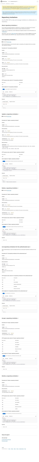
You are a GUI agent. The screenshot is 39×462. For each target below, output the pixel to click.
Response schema (12, 101)
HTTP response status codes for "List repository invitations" (12, 80)
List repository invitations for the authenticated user (16, 247)
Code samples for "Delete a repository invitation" (10, 224)
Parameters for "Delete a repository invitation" (10, 194)
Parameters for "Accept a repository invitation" (10, 322)
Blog (25, 448)
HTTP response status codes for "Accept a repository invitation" (13, 338)
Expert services (21, 448)
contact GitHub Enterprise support (25, 8)
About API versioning (11, 13)
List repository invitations (9, 39)
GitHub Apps (9, 41)
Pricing (17, 448)
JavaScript (6, 91)
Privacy (12, 448)
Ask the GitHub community (6, 439)
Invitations (12, 3)
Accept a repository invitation (10, 318)
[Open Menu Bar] (37, 1)
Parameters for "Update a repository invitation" (10, 120)
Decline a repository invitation (10, 376)
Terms (9, 448)
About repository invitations (10, 25)
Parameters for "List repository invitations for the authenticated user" (14, 253)
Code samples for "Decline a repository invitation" (11, 411)
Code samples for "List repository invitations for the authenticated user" (14, 290)
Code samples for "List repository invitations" (10, 86)
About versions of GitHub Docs (27, 12)
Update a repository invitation (10, 114)
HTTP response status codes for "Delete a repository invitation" (13, 217)
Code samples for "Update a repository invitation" (11, 158)
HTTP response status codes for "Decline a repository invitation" (13, 395)
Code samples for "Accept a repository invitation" (10, 353)
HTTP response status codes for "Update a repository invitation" (13, 152)
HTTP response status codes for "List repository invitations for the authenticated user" (17, 275)
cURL (3, 91)
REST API (3, 3)
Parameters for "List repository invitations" (9, 48)
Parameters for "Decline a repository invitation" (10, 380)
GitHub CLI (10, 91)
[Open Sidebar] (1, 3)
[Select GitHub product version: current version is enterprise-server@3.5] (13, 1)
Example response (5, 101)
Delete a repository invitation (10, 188)
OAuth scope (13, 33)
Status (15, 448)
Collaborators (8, 3)
